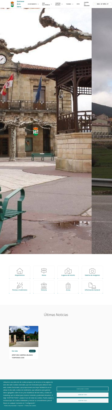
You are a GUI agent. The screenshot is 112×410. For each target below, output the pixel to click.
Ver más (15, 365)
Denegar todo (82, 394)
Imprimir (20, 405)
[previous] (2, 131)
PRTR (78, 4)
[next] (110, 131)
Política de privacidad (10, 405)
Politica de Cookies (30, 405)
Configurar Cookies (82, 388)
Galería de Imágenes (86, 4)
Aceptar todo (82, 401)
